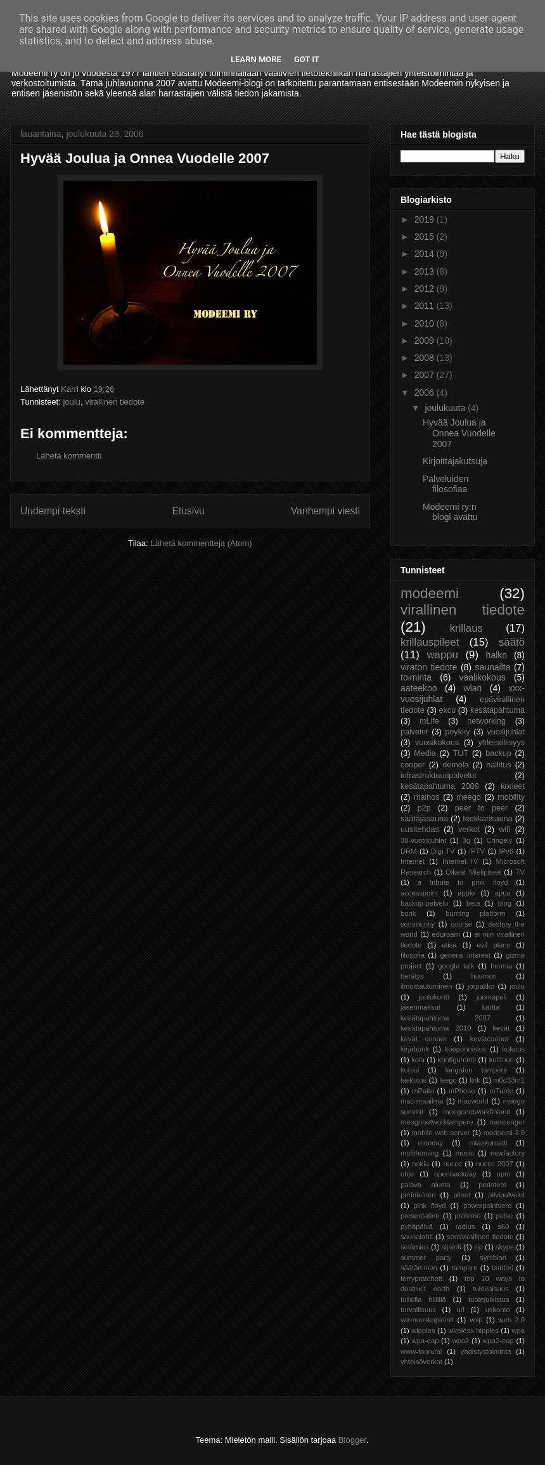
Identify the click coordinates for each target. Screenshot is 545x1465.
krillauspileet (430, 642)
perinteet (492, 1184)
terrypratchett (421, 1278)
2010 (425, 323)
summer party (426, 1257)
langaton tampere (477, 1070)
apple (466, 893)
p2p (424, 808)
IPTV (477, 851)
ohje (407, 1174)
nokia (420, 1164)
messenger (507, 1122)
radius (465, 1226)
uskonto (497, 1309)
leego (447, 1080)
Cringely (499, 840)
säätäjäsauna (424, 818)
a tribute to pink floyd (463, 882)
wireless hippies (473, 1330)
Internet (413, 861)
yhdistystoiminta (486, 1351)
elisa (449, 945)
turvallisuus (418, 1309)
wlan (473, 688)
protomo (468, 1216)
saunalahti (417, 1236)
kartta (490, 1007)
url (461, 1309)
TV (520, 872)
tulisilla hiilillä (423, 1299)
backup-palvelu (424, 903)
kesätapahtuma (497, 710)
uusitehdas (420, 829)
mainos (427, 797)
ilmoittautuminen (426, 986)
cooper (413, 764)
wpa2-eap (497, 1341)
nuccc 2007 (494, 1164)
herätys (412, 976)
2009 (425, 340)
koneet (513, 786)
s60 (503, 1226)
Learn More (256, 59)
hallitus (498, 764)
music (465, 1153)
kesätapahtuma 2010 (436, 1028)
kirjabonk (415, 1049)
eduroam (446, 934)
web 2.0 (511, 1320)
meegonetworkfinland (476, 1112)
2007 (425, 375)
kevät (501, 1028)
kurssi (410, 1070)
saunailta (492, 667)
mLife (429, 721)
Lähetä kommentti (68, 455)
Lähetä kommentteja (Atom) (201, 543)
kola (418, 1060)
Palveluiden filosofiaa (445, 484)
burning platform (475, 913)
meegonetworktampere (437, 1122)
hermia (501, 966)
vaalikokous (482, 677)
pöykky (457, 731)
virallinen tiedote (114, 402)
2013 (425, 271)
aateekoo (419, 688)
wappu (442, 655)
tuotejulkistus (489, 1299)
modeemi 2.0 (504, 1132)
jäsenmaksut (420, 1007)
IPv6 (506, 851)
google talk (456, 966)
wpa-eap (425, 1341)
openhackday (455, 1174)
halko (496, 655)
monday (430, 1143)
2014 (425, 254)
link (475, 1080)
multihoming (420, 1153)
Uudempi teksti (53, 510)
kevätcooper (489, 1039)
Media (424, 753)
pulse (504, 1216)
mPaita (423, 1091)
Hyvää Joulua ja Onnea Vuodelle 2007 (459, 433)
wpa (518, 1330)
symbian (493, 1257)
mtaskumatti (488, 1143)
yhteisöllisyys (501, 742)
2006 (425, 392)
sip (478, 1247)
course (461, 924)
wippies (423, 1330)
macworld (473, 1101)
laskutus (413, 1080)
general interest (465, 955)
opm (503, 1174)
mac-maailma (422, 1101)
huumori (483, 976)
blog (504, 903)
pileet (461, 1195)
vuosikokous (437, 742)
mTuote (501, 1091)
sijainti (451, 1247)
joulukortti (433, 997)
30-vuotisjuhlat (423, 840)
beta (473, 903)
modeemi (430, 593)
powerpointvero (487, 1205)
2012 (425, 288)
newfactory (507, 1153)
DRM (408, 851)
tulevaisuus (491, 1288)
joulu (71, 402)
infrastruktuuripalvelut (439, 775)
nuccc (452, 1164)
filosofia (413, 955)
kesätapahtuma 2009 (440, 786)
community (418, 924)
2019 (425, 219)
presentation (420, 1216)
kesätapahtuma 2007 (445, 1018)
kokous (514, 1049)
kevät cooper (424, 1039)
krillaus (466, 628)
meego (468, 797)
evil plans (494, 945)
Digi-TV (442, 851)
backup (498, 753)
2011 (425, 306)
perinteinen (418, 1195)
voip (476, 1320)
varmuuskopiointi (427, 1320)
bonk (408, 913)
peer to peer (481, 808)
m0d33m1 (509, 1080)
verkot (469, 829)
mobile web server (440, 1132)
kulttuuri (501, 1060)
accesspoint (419, 893)
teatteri (502, 1268)
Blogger (352, 1440)
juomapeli (492, 997)
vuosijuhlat (506, 731)
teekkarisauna (487, 818)
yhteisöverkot (421, 1361)
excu (447, 710)
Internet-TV (460, 861)
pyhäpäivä (417, 1226)
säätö (512, 642)
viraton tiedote (429, 667)
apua (503, 893)
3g (466, 840)
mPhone (462, 1091)
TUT (460, 753)
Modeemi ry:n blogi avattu (450, 512)
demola (455, 764)
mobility (511, 797)
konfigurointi (457, 1060)
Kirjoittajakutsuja (455, 461)
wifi (504, 829)
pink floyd (430, 1205)
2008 (425, 358)
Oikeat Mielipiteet (473, 872)
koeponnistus (466, 1049)
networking (486, 721)
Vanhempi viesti (325, 510)
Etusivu (188, 510)
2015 (425, 236)
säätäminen (419, 1268)
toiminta (416, 677)
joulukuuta (446, 408)
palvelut (414, 731)
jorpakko (481, 986)
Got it (306, 59)
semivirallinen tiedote (480, 1236)
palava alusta (425, 1184)
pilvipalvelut (506, 1195)
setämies (415, 1247)
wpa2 (461, 1341)
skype (505, 1247)
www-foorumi (421, 1351)
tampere (464, 1268)
